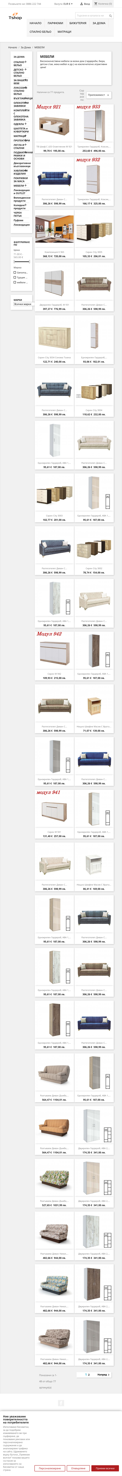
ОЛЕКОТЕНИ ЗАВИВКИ (21, 104)
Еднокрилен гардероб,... (94, 357)
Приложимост (99, 95)
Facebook (61, 1403)
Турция (22, 277)
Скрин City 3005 (94, 252)
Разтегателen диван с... (54, 199)
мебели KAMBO (22, 282)
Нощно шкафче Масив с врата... (94, 726)
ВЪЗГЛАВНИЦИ (21, 98)
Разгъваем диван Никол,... (54, 1253)
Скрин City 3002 (94, 568)
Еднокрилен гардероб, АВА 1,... (54, 462)
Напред (104, 1375)
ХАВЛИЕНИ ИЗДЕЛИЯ (21, 172)
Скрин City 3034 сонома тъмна (54, 357)
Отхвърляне (78, 1468)
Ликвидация (21, 224)
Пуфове (18, 220)
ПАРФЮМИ (55, 23)
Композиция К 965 (54, 252)
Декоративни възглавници (21, 165)
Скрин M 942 (54, 673)
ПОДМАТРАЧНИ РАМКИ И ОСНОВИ (21, 155)
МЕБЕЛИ (19, 185)
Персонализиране (50, 1468)
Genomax (22, 272)
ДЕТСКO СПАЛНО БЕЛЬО (19, 72)
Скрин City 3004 (94, 410)
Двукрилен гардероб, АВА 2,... (94, 1148)
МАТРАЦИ (64, 32)
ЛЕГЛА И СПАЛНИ (19, 146)
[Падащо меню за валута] (69, 4)
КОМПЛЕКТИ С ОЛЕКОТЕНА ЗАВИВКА (21, 115)
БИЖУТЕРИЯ (77, 23)
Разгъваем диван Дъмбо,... (54, 1095)
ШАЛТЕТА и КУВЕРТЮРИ (21, 130)
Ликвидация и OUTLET (21, 192)
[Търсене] (94, 15)
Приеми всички (105, 1468)
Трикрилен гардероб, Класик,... (94, 146)
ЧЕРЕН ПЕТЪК (18, 214)
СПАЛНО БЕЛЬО (40, 32)
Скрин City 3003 (54, 515)
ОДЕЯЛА (19, 124)
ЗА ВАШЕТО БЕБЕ (21, 82)
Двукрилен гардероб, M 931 (54, 304)
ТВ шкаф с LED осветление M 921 (54, 146)
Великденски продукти (21, 199)
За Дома (99, 23)
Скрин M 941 (54, 831)
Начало (35, 23)
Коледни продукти (20, 207)
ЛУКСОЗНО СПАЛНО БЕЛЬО (20, 91)
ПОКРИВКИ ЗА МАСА (21, 180)
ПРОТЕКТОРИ (21, 140)
